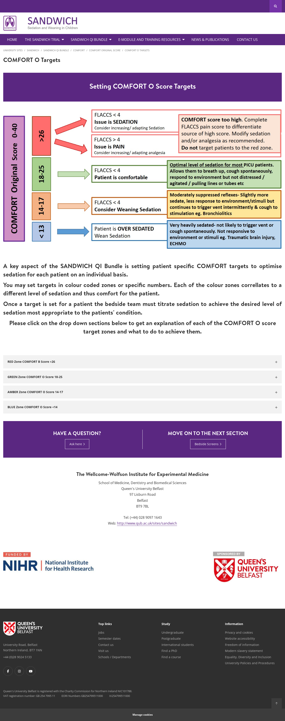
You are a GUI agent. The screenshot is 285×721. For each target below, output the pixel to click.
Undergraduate (173, 632)
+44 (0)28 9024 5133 (17, 657)
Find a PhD (169, 651)
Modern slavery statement (244, 651)
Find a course (171, 657)
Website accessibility (240, 638)
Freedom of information (242, 645)
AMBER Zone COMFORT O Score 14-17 (35, 392)
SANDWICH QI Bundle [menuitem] (89, 39)
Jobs (101, 632)
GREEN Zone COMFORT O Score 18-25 (35, 377)
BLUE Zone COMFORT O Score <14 (32, 407)
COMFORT (79, 50)
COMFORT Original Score (104, 50)
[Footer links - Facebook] (8, 671)
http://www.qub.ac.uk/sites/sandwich (147, 523)
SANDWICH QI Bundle (56, 50)
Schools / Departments (114, 657)
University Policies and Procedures (250, 663)
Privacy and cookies (239, 632)
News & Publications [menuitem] (210, 39)
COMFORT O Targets (137, 50)
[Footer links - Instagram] (19, 671)
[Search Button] (276, 6)
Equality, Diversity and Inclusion (248, 657)
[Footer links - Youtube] (30, 671)
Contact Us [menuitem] (247, 39)
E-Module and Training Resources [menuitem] (149, 39)
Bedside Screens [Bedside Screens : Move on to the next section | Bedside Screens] (207, 444)
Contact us (106, 645)
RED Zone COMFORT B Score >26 (31, 362)
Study (166, 624)
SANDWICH (33, 50)
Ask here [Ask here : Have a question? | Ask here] (75, 444)
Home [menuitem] (12, 39)
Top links (105, 624)
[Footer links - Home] (23, 629)
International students (178, 645)
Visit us (103, 651)
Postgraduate (171, 638)
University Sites (13, 50)
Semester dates (109, 638)
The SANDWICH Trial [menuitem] (42, 39)
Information (234, 624)
